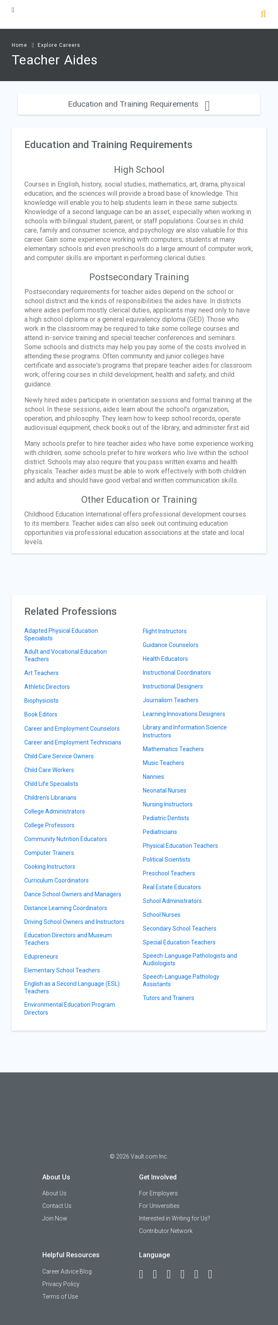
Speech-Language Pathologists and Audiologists (190, 959)
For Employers (158, 1193)
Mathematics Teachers (173, 749)
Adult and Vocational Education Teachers (65, 655)
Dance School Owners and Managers (72, 894)
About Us (54, 1193)
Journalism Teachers (170, 700)
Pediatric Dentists (166, 818)
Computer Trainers (49, 852)
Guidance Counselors (170, 645)
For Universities (159, 1205)
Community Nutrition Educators (65, 839)
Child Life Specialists (51, 783)
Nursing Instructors (168, 804)
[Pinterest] (200, 1274)
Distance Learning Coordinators (65, 908)
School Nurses (161, 914)
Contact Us (57, 1205)
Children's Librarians (50, 797)
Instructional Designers (173, 686)
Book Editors (40, 714)
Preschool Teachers (169, 873)
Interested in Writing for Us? (174, 1218)
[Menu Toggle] (13, 10)
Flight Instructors (165, 631)
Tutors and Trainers (168, 998)
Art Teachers (41, 673)
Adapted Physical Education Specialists (61, 634)
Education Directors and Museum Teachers (68, 939)
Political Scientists (166, 859)
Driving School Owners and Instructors (74, 921)
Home (19, 45)
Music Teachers (163, 763)
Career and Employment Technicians (72, 742)
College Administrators (54, 811)
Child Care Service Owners (59, 756)
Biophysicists (41, 700)
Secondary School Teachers (179, 928)
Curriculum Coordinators (56, 880)
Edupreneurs (41, 956)
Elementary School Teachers (62, 970)
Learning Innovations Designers (184, 714)
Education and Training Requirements (139, 104)
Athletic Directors (47, 686)
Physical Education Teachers (180, 845)
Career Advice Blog (67, 1271)
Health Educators (165, 658)
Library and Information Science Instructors (185, 731)
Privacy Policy (61, 1284)
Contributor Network (166, 1231)
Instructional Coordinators (177, 672)
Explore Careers (59, 45)
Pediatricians (160, 832)
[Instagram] (186, 1274)
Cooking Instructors (49, 866)
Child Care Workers (49, 770)
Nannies (153, 776)
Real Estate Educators (172, 887)
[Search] (263, 15)
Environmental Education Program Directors (69, 1008)
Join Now (54, 1218)
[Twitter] (172, 1274)
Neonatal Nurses (164, 790)
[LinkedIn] (159, 1274)
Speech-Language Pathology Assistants (181, 980)
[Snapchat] (214, 1274)
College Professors (49, 825)
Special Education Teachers (179, 942)
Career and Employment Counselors (72, 728)
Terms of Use (60, 1296)
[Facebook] (145, 1274)
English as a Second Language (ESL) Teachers (72, 987)
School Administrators (172, 901)
